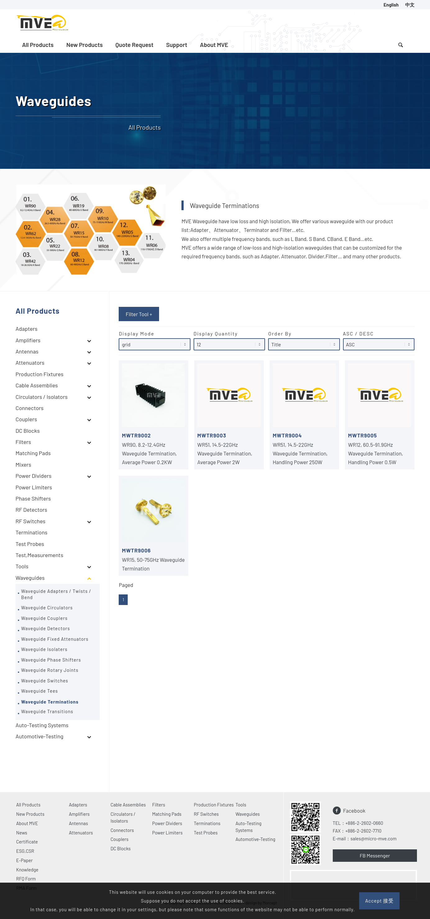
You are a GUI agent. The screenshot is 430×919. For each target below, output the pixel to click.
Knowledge (27, 869)
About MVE (27, 823)
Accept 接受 (379, 900)
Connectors (122, 830)
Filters (158, 804)
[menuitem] (391, 4)
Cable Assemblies (128, 804)
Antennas (78, 823)
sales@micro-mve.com (373, 838)
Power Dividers (167, 823)
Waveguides (248, 814)
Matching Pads (166, 814)
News (21, 832)
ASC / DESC (378, 340)
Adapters (78, 804)
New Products (30, 814)
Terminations (207, 823)
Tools (241, 804)
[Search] (400, 45)
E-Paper (24, 860)
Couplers (120, 839)
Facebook (354, 810)
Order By (304, 340)
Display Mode (154, 340)
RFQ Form (26, 878)
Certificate (27, 841)
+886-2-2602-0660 (364, 823)
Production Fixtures (214, 804)
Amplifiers (79, 814)
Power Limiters (167, 832)
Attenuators (81, 832)
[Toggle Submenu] (89, 340)
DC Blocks (121, 848)
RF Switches (206, 814)
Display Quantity (229, 340)
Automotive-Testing (255, 839)
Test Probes (206, 832)
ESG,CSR (25, 851)
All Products (28, 804)
